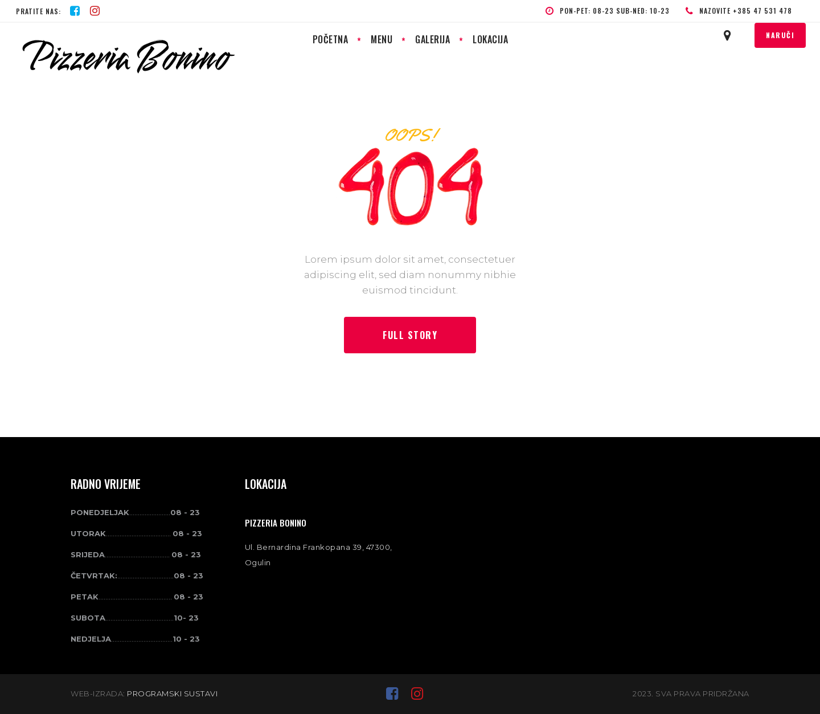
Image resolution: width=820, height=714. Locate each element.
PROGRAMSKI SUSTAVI (172, 693)
